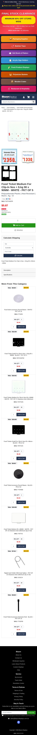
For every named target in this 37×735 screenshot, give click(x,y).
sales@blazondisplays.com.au (19, 718)
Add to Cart (18, 225)
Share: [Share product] (6, 199)
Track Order (18, 680)
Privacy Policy (18, 696)
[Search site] (34, 102)
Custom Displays (18, 667)
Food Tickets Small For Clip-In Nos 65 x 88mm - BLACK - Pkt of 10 (18, 442)
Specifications (8, 274)
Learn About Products (18, 664)
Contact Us (18, 658)
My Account (18, 677)
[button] (18, 230)
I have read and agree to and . (18, 715)
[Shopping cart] (28, 97)
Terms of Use (18, 690)
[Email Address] (14, 712)
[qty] (18, 244)
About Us (18, 655)
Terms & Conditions (20, 715)
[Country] (18, 247)
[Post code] (18, 251)
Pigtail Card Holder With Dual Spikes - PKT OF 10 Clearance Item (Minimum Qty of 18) (18, 573)
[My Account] (24, 97)
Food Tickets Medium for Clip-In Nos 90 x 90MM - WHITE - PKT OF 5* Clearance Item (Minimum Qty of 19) (18, 399)
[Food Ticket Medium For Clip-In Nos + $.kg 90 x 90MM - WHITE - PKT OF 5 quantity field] (18, 220)
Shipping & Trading (18, 693)
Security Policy (18, 699)
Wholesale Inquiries (18, 661)
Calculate (18, 255)
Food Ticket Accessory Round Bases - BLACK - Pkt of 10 (18, 486)
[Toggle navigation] (33, 97)
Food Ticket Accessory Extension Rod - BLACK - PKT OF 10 (18, 617)
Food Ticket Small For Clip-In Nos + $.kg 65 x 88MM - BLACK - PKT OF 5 (18, 354)
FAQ (18, 670)
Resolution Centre (18, 683)
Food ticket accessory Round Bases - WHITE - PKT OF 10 (18, 310)
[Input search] (16, 102)
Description (7, 270)
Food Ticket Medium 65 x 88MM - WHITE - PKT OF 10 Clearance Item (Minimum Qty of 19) (18, 530)
